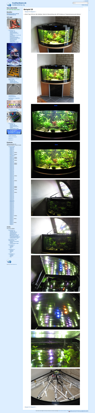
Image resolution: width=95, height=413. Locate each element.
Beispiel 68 (12, 159)
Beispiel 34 (12, 192)
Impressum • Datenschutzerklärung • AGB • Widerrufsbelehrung (72, 410)
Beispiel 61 (12, 166)
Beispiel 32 (12, 194)
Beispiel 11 (12, 214)
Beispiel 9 (12, 216)
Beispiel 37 (12, 189)
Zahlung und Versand (12, 136)
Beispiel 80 (12, 147)
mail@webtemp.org (18, 5)
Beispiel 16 (12, 209)
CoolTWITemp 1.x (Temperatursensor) (12, 96)
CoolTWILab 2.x (11, 123)
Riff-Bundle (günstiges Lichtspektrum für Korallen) (15, 38)
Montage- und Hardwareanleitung (13, 32)
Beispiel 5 (12, 220)
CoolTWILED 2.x (11, 249)
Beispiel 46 (12, 180)
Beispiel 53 (12, 173)
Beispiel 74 (12, 153)
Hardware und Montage (14, 241)
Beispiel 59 (12, 168)
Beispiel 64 (12, 163)
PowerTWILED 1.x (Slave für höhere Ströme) (13, 79)
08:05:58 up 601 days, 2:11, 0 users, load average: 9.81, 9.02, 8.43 (78, 411)
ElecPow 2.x (10, 140)
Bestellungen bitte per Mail (12, 13)
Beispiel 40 (12, 186)
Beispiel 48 (12, 178)
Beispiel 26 (12, 200)
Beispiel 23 (12, 203)
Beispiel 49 (12, 177)
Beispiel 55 (12, 171)
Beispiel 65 (12, 162)
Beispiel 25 (12, 201)
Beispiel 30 (12, 196)
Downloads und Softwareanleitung (13, 234)
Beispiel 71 (12, 156)
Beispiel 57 (12, 169)
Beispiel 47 (12, 179)
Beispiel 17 (12, 208)
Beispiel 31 (12, 195)
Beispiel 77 (12, 150)
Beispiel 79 (12, 148)
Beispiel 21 (12, 204)
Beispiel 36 (12, 190)
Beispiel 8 (12, 217)
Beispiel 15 (12, 210)
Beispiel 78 (12, 149)
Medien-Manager (85, 4)
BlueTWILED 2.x (11, 230)
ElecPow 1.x (10, 138)
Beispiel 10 (12, 215)
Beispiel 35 (12, 191)
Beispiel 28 (12, 198)
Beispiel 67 (12, 160)
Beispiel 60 (12, 167)
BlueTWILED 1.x (11, 244)
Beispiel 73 (12, 154)
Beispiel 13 (12, 212)
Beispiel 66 (12, 161)
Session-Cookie (60, 410)
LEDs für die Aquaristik (12, 109)
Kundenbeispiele (11, 146)
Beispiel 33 (12, 193)
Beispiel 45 (12, 181)
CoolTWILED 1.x (11, 253)
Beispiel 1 (12, 224)
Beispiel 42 (12, 184)
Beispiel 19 (12, 206)
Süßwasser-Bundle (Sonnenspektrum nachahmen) (13, 40)
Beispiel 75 (12, 152)
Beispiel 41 (12, 185)
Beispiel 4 (12, 221)
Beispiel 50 (12, 176)
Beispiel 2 (12, 223)
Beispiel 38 (12, 188)
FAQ (10, 247)
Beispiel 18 (12, 207)
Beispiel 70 (12, 157)
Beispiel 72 (13, 155)
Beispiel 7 (12, 218)
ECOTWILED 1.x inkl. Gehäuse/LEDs (12, 240)
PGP (87, 410)
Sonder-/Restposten (12, 135)
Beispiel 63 (12, 164)
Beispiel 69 (12, 158)
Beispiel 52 (12, 174)
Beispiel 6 (12, 219)
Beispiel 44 (12, 182)
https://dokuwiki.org (14, 264)
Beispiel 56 (12, 170)
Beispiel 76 (12, 151)
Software (11, 242)
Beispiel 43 (12, 183)
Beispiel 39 (12, 187)
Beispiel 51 (12, 175)
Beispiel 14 (12, 211)
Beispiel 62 (12, 165)
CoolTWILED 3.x (11, 30)
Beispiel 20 (12, 205)
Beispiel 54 (12, 172)
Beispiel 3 (12, 222)
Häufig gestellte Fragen (14, 41)
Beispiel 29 (12, 197)
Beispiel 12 (12, 213)
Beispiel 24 (12, 202)
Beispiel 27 (12, 199)
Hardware (12, 245)
